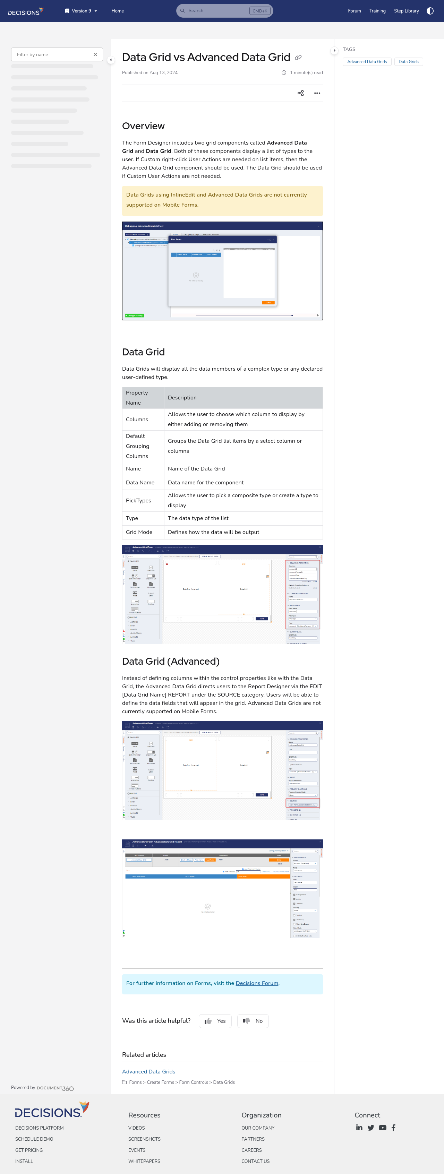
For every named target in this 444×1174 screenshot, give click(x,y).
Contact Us (255, 1161)
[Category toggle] (111, 60)
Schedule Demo (34, 1139)
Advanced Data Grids (149, 1072)
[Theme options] (430, 11)
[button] (224, 11)
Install (24, 1161)
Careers (251, 1150)
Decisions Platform (39, 1128)
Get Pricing (29, 1150)
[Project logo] (26, 11)
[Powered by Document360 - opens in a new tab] (42, 1087)
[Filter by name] (57, 54)
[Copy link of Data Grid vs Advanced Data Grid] (298, 58)
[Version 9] (80, 11)
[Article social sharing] (300, 93)
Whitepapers (144, 1161)
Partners (253, 1139)
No (253, 1021)
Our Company (257, 1128)
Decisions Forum (257, 983)
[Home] (118, 11)
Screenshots (144, 1139)
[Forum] (354, 11)
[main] (222, 566)
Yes (215, 1021)
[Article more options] (317, 93)
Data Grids (409, 61)
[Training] (377, 11)
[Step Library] (406, 11)
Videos (136, 1128)
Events (136, 1150)
